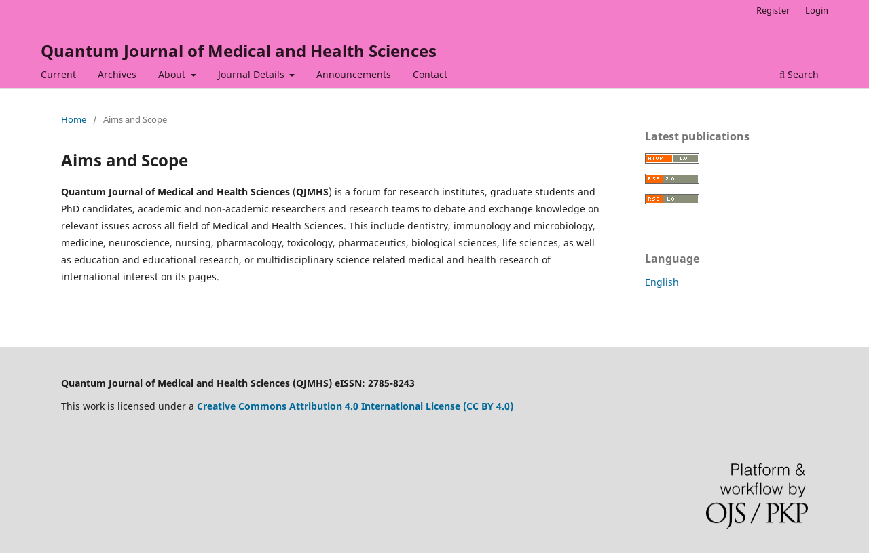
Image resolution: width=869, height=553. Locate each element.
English (662, 281)
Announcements (353, 74)
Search (799, 74)
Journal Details (252, 74)
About (173, 74)
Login (816, 10)
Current (58, 74)
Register (773, 10)
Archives (117, 74)
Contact (430, 74)
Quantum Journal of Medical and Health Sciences (239, 50)
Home (73, 119)
